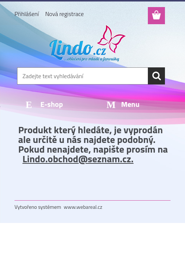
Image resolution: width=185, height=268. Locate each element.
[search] (156, 75)
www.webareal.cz (83, 207)
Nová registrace (64, 13)
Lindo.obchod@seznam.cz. (77, 158)
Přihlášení (26, 13)
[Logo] (88, 43)
